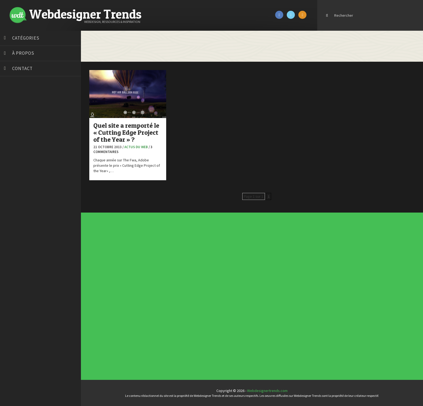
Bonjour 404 (14, 112)
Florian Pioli (14, 153)
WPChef (11, 213)
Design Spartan (17, 139)
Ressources (176, 297)
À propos (23, 53)
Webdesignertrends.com (267, 390)
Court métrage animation (25, 119)
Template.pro (16, 193)
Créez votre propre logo (25, 132)
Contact (22, 68)
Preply (10, 180)
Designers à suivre (177, 291)
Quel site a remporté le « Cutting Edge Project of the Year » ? (126, 133)
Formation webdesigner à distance (33, 159)
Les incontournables (257, 255)
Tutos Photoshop (19, 200)
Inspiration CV (256, 259)
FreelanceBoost (18, 166)
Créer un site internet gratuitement (33, 126)
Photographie (176, 296)
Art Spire (12, 99)
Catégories (25, 38)
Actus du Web (136, 147)
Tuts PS (11, 206)
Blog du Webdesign (21, 105)
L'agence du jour (176, 295)
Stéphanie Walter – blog (24, 186)
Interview (176, 294)
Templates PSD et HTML (257, 260)
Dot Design (14, 146)
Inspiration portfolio (257, 258)
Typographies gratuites (257, 257)
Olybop (11, 173)
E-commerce (176, 292)
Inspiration (176, 293)
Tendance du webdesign (258, 256)
